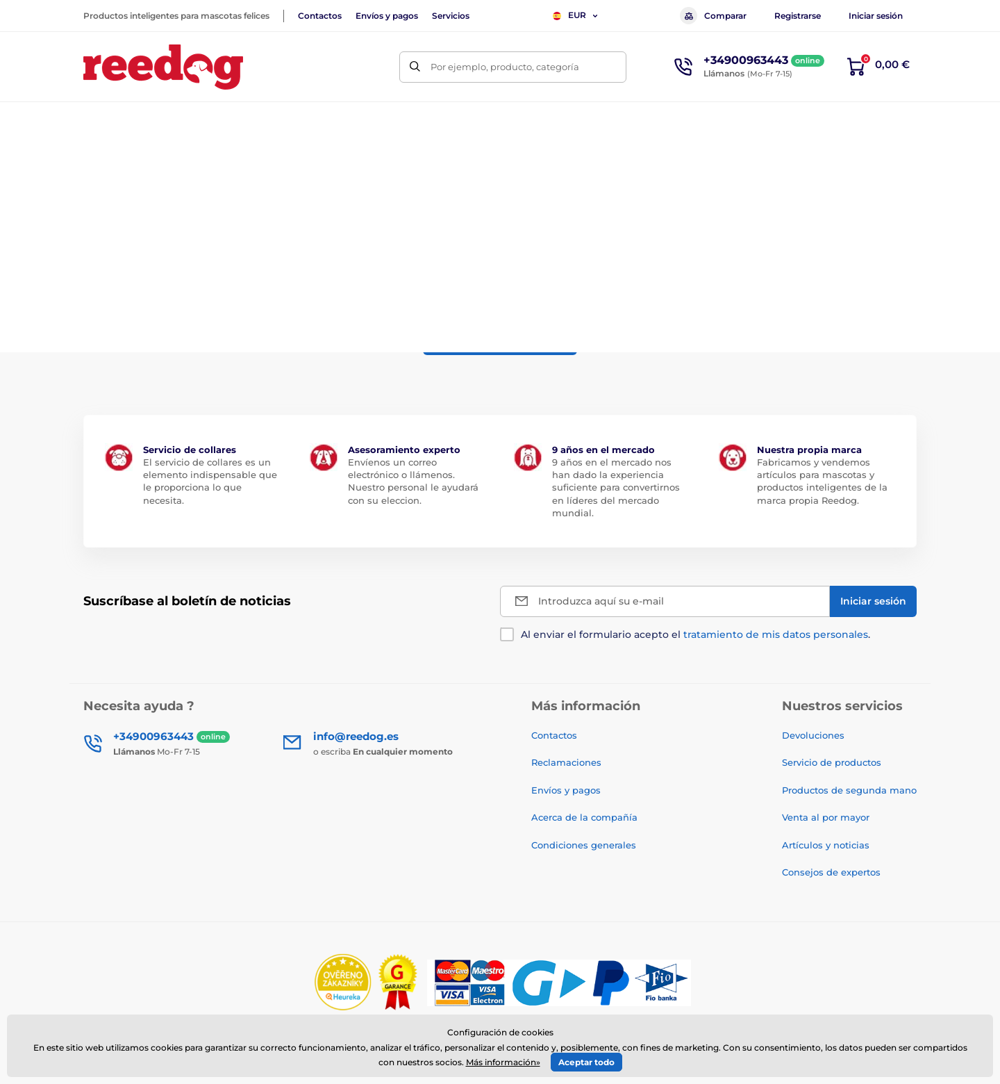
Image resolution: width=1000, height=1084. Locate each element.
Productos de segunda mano (849, 790)
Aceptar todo (586, 1062)
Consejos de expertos (831, 872)
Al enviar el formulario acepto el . (695, 634)
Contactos (320, 15)
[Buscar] (415, 67)
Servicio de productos (831, 762)
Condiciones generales (583, 845)
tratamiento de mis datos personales (775, 634)
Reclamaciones (566, 762)
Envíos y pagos (387, 15)
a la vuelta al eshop (500, 339)
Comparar (713, 15)
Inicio (94, 163)
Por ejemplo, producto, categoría (505, 66)
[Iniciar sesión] (873, 601)
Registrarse (797, 15)
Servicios (450, 15)
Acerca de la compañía (584, 817)
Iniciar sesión (876, 15)
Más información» (503, 1062)
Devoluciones (813, 735)
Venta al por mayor (825, 817)
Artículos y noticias (825, 845)
